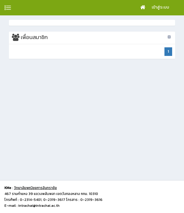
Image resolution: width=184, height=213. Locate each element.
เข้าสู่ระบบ (160, 7)
